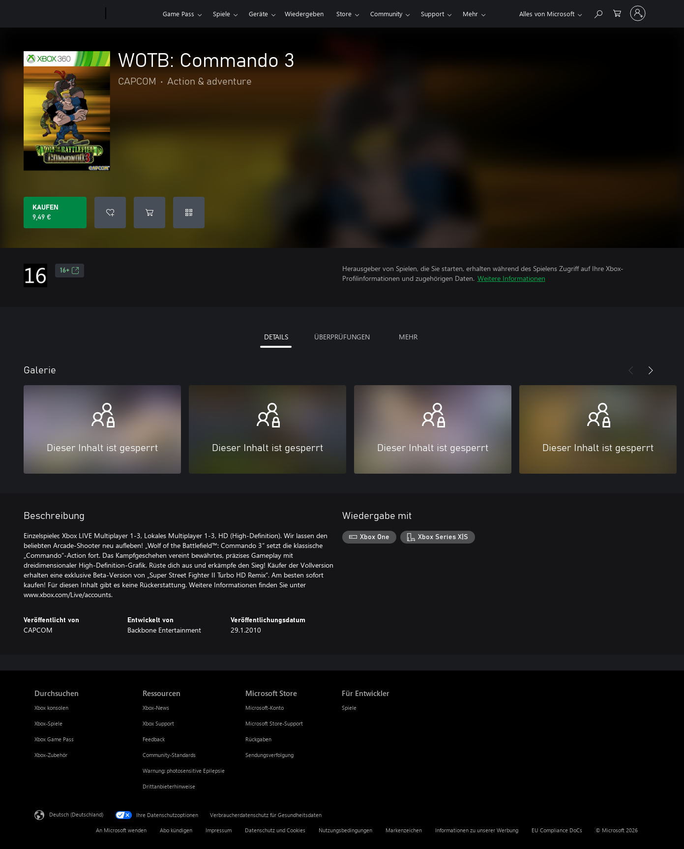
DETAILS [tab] (276, 336)
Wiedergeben (304, 13)
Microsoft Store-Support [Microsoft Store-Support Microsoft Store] (274, 723)
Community (386, 13)
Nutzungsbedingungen (345, 830)
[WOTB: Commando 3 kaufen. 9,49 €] (55, 212)
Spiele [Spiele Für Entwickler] (349, 707)
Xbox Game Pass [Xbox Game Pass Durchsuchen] (54, 739)
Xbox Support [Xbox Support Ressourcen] (158, 723)
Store (344, 13)
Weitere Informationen (511, 278)
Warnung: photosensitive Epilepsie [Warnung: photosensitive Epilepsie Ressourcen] (184, 770)
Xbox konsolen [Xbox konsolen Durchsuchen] (51, 707)
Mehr (470, 13)
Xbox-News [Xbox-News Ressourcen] (156, 707)
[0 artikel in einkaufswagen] (617, 12)
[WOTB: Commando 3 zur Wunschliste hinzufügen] (110, 212)
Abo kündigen (176, 830)
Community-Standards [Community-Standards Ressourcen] (169, 755)
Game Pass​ (178, 13)
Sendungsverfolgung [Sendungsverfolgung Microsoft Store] (269, 755)
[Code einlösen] (189, 212)
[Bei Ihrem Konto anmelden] (638, 13)
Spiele (221, 13)
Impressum (219, 830)
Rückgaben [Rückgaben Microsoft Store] (258, 739)
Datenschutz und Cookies (275, 830)
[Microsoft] (68, 13)
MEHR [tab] (408, 336)
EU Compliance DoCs (557, 830)
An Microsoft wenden (121, 830)
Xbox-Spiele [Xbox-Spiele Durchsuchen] (48, 723)
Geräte (258, 13)
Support (432, 13)
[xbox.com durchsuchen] (598, 12)
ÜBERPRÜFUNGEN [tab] (342, 336)
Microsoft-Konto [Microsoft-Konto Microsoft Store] (264, 707)
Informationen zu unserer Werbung (476, 830)
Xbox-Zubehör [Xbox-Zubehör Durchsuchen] (50, 755)
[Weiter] (650, 370)
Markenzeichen (404, 830)
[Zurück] (631, 370)
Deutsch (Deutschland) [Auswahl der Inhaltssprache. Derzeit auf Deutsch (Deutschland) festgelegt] (76, 814)
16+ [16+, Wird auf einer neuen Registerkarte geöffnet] (69, 270)
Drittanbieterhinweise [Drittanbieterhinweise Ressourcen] (169, 786)
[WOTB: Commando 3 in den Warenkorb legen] (149, 212)
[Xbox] (133, 13)
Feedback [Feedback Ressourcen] (154, 739)
